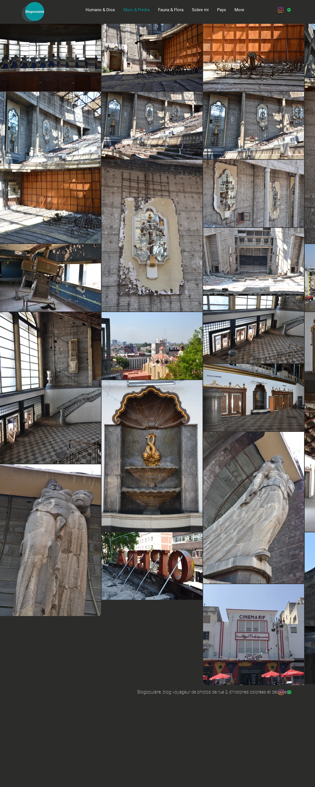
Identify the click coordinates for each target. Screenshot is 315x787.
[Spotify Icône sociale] (289, 10)
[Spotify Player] (55, 35)
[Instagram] (280, 10)
